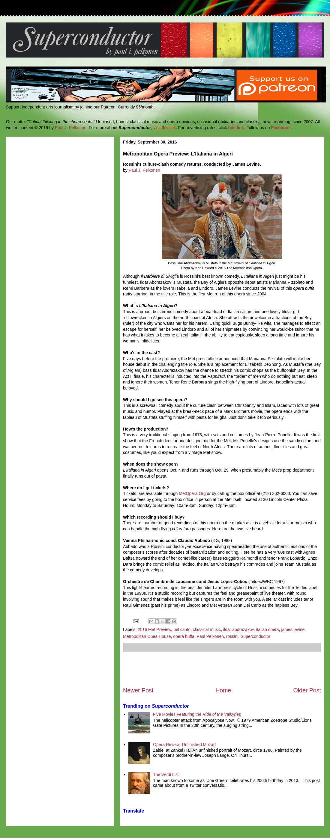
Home (223, 690)
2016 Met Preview (154, 629)
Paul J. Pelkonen (70, 127)
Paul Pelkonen (210, 636)
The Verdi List (166, 774)
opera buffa (183, 636)
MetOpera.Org (192, 493)
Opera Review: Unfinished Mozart (184, 744)
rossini (232, 636)
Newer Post (138, 690)
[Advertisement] (222, 669)
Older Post (307, 690)
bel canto (181, 629)
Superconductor (255, 636)
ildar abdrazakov (238, 629)
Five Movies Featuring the (197, 714)
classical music (207, 629)
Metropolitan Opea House (147, 636)
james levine (292, 629)
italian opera (267, 629)
